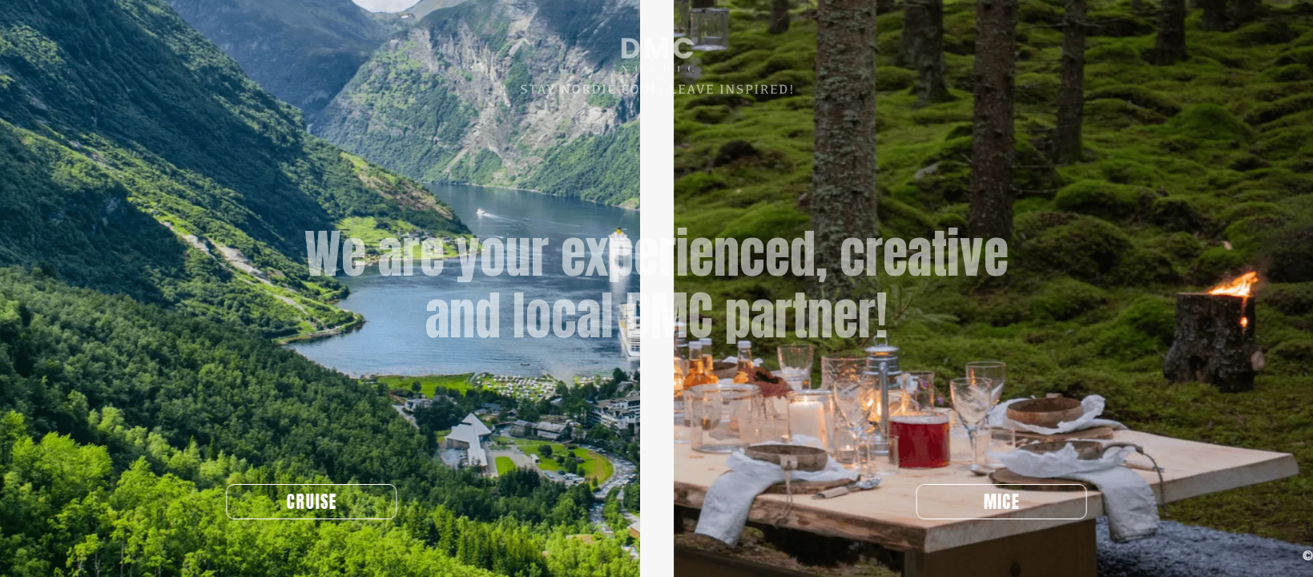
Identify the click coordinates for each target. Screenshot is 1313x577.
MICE (1015, 501)
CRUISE (298, 501)
